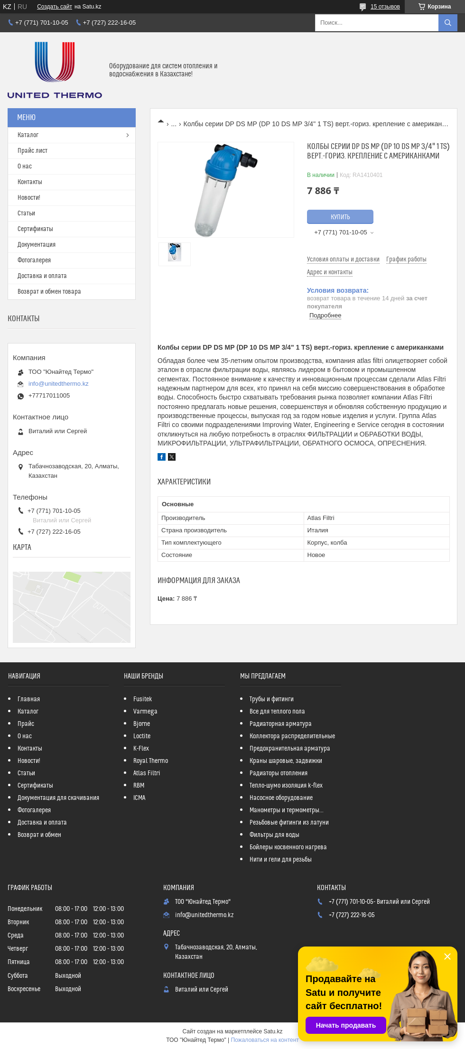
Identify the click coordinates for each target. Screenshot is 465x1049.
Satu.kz (272, 1031)
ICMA (139, 798)
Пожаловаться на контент (264, 1040)
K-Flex (141, 748)
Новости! (29, 198)
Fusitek (142, 699)
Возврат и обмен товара (49, 292)
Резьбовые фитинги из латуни (289, 822)
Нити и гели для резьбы (281, 859)
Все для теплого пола (277, 711)
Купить (340, 217)
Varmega (145, 711)
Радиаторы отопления (278, 773)
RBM (138, 785)
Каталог (28, 135)
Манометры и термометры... (287, 810)
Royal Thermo (150, 761)
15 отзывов (385, 6)
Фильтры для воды (274, 835)
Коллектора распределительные (292, 736)
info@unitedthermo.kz (58, 383)
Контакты (30, 182)
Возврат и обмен (39, 835)
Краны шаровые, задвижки (286, 761)
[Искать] (447, 22)
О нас (25, 166)
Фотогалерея (34, 260)
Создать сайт (54, 6)
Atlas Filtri (146, 773)
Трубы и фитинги (272, 699)
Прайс (26, 724)
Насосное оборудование (281, 798)
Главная (29, 699)
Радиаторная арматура (281, 724)
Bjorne (141, 724)
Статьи (26, 213)
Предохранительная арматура (290, 748)
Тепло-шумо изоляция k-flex (286, 785)
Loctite (141, 736)
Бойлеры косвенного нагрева (288, 847)
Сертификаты (35, 229)
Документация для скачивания (58, 798)
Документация (37, 245)
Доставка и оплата (42, 276)
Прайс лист (32, 151)
